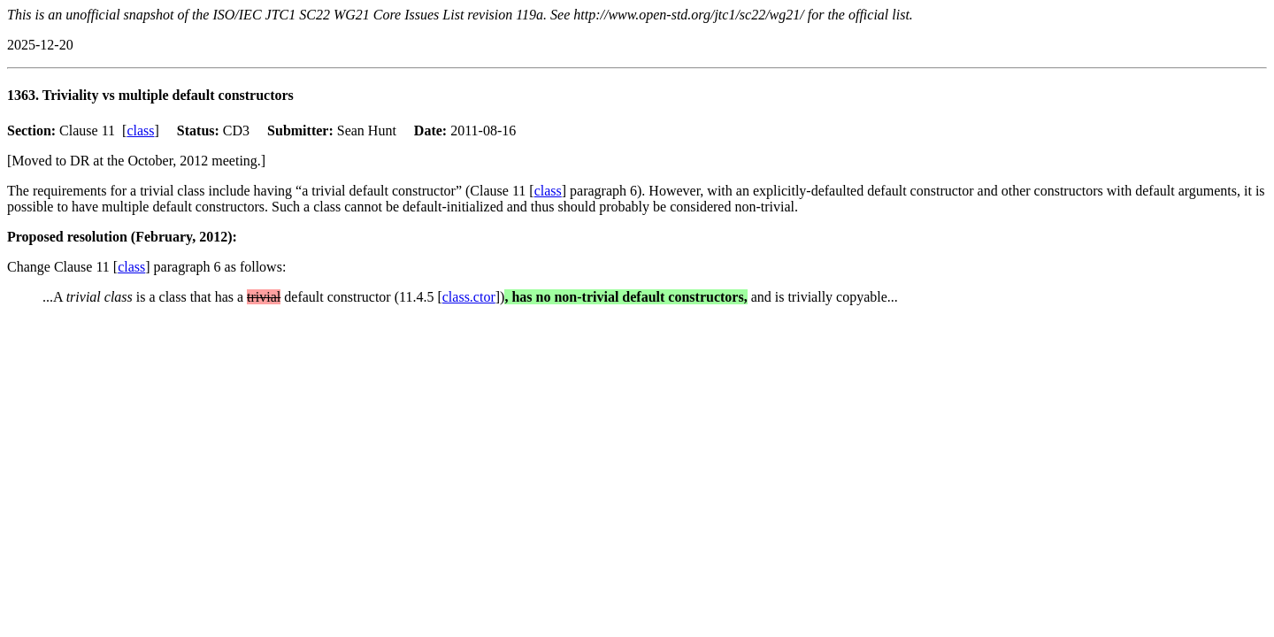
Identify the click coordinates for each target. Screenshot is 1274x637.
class (140, 130)
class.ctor (468, 296)
